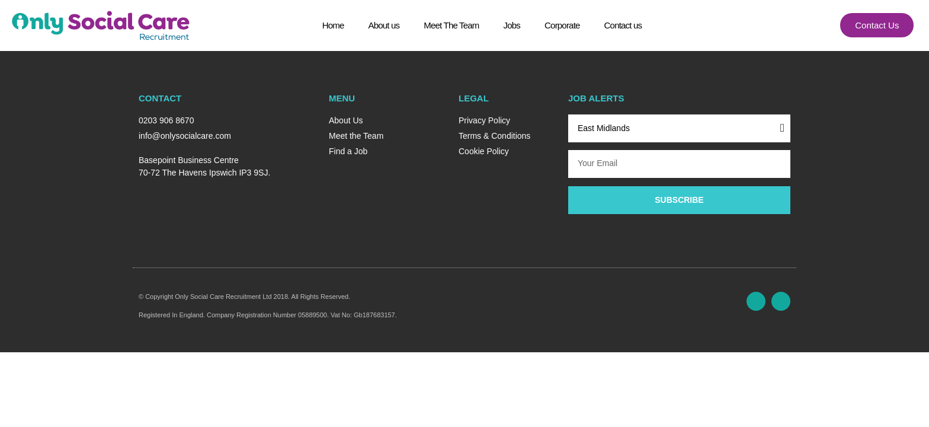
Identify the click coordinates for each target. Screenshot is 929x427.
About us (383, 29)
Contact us (623, 29)
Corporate (562, 29)
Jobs (512, 29)
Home (333, 29)
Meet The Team (451, 29)
